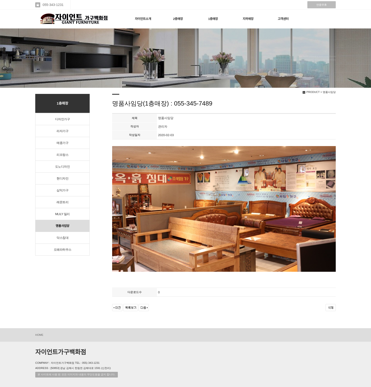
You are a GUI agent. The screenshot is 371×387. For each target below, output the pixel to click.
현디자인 (62, 178)
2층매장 (178, 19)
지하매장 (248, 19)
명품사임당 (62, 226)
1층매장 (213, 19)
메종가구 (62, 143)
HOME (39, 334)
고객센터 (283, 19)
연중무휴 (321, 4)
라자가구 (62, 131)
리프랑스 (62, 155)
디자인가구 (62, 119)
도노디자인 (62, 166)
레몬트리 (62, 202)
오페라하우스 (62, 249)
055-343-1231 (53, 5)
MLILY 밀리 (62, 214)
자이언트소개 (143, 19)
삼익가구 (62, 190)
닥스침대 (62, 238)
